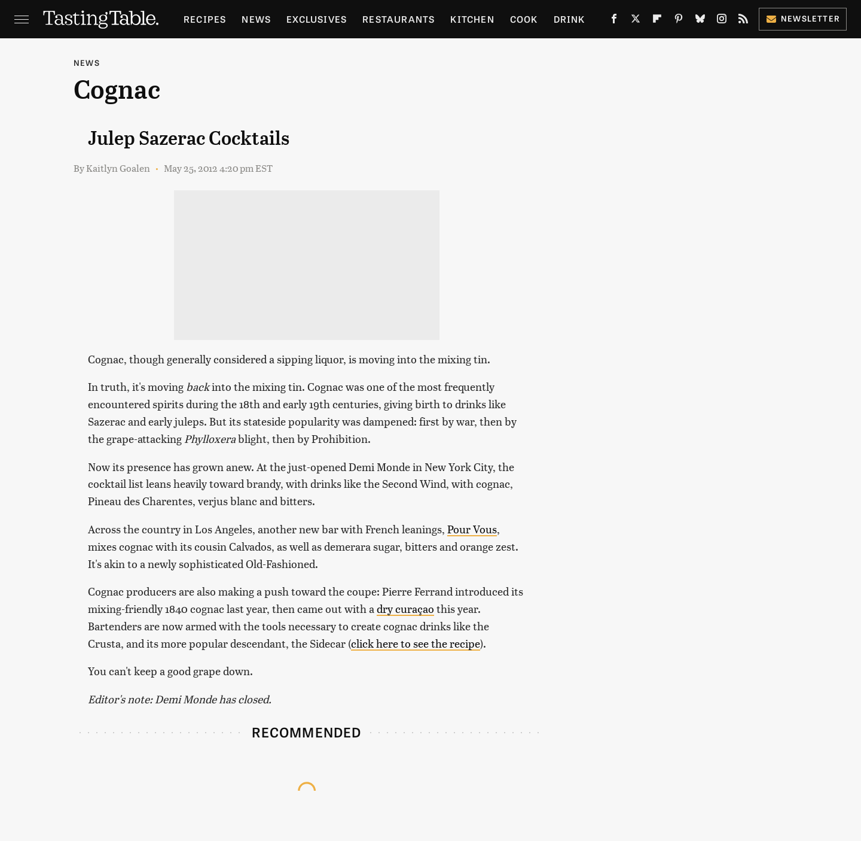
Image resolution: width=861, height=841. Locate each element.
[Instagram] (722, 21)
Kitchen (472, 19)
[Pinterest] (679, 21)
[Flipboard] (657, 21)
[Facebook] (614, 21)
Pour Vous (472, 528)
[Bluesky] (700, 21)
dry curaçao (405, 608)
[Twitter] (636, 21)
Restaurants (398, 19)
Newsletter (802, 18)
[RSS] (743, 21)
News (256, 19)
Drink (569, 19)
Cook (524, 19)
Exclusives (316, 19)
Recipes (205, 19)
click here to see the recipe (415, 643)
